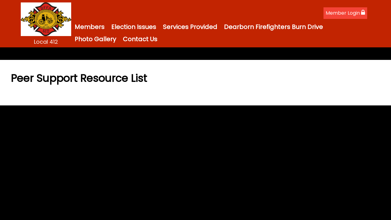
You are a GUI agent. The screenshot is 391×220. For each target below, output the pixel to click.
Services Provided (190, 27)
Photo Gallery (95, 39)
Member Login (345, 12)
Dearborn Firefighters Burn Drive (273, 27)
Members (89, 27)
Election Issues (133, 27)
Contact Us (140, 39)
